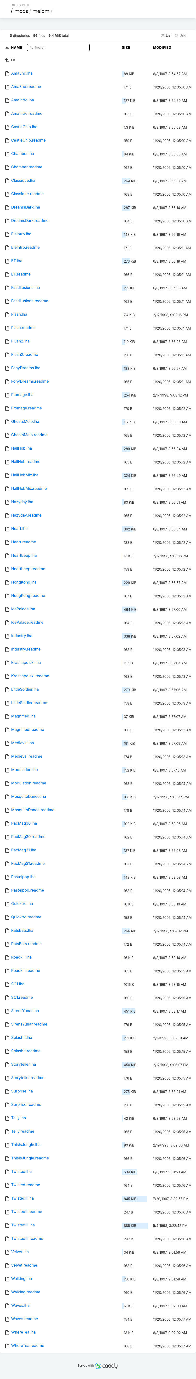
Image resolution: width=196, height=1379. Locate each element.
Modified (162, 47)
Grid (180, 35)
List (166, 35)
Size (126, 47)
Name (17, 47)
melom (40, 11)
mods (21, 11)
